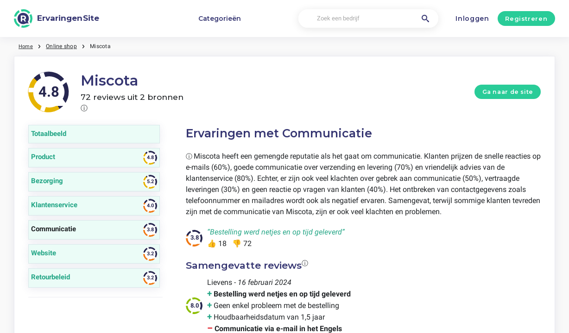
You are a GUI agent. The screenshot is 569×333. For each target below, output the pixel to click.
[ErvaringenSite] (56, 18)
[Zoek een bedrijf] (368, 18)
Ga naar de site (507, 91)
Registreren (526, 18)
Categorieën (219, 18)
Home (26, 46)
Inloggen (472, 18)
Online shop (62, 46)
